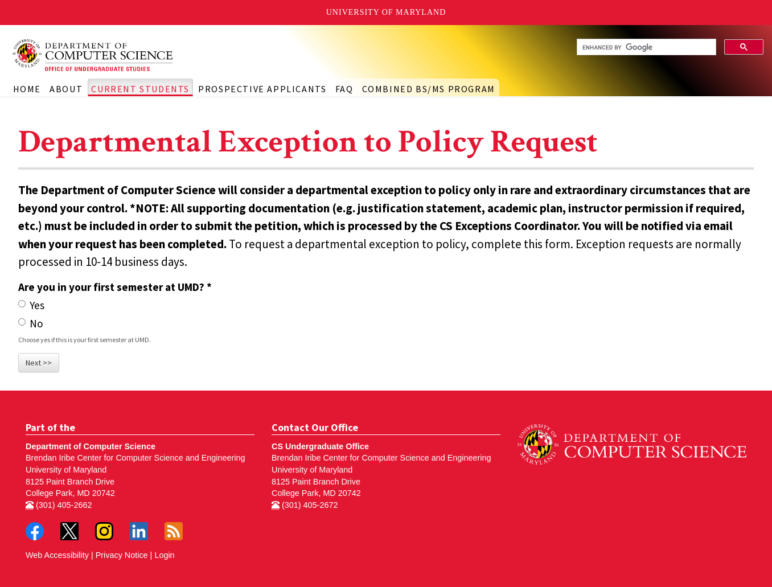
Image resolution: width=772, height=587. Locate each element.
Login (164, 555)
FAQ (344, 89)
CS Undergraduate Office (320, 446)
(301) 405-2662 (59, 505)
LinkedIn (139, 531)
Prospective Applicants (262, 89)
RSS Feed (174, 531)
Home (27, 89)
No (30, 323)
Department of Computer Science (90, 446)
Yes (31, 305)
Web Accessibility (57, 555)
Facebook (35, 531)
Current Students (140, 89)
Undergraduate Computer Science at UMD (114, 55)
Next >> (39, 363)
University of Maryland (386, 12)
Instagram (104, 531)
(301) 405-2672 (305, 505)
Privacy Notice (122, 555)
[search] (645, 47)
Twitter (69, 531)
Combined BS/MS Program (428, 89)
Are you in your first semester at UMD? (115, 287)
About (66, 89)
